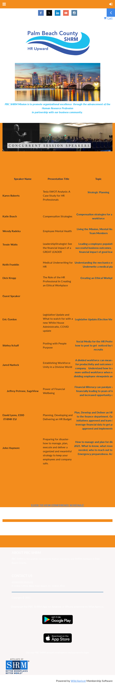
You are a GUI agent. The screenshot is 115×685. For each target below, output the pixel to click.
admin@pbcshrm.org (22, 582)
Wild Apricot (78, 680)
